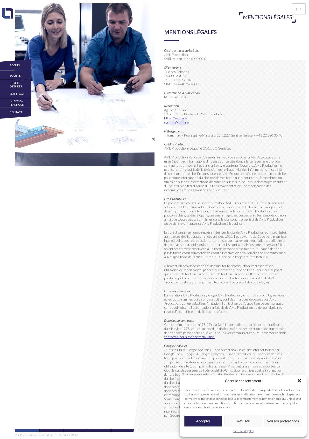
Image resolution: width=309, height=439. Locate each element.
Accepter (203, 421)
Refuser (243, 421)
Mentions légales (243, 431)
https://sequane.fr (177, 118)
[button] (299, 380)
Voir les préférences (283, 421)
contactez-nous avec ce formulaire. (189, 337)
